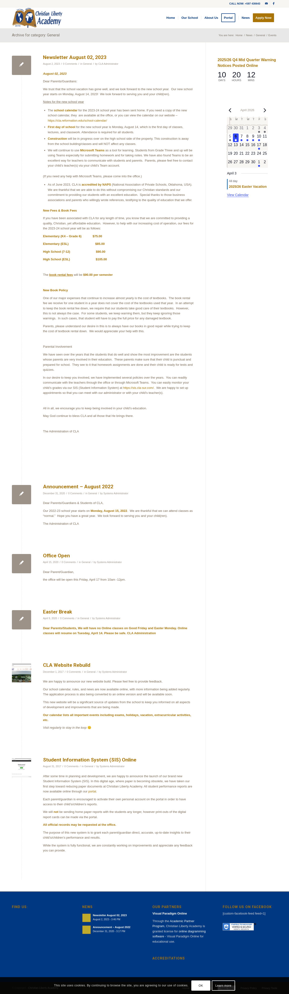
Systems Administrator (115, 493)
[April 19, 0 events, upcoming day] (230, 155)
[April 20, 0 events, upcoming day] (236, 155)
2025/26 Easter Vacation (248, 186)
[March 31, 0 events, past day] (241, 129)
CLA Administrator (108, 63)
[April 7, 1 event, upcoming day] (241, 138)
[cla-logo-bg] (37, 17)
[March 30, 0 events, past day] (236, 129)
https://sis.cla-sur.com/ (138, 388)
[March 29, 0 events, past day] (230, 129)
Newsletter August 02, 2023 (74, 57)
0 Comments (70, 63)
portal (92, 791)
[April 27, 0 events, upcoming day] (236, 163)
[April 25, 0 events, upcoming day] (265, 155)
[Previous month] (230, 110)
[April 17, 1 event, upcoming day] (259, 146)
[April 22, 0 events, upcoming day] (247, 155)
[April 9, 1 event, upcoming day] (253, 138)
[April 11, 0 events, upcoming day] (265, 138)
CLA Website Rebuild (66, 665)
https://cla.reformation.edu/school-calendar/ (77, 120)
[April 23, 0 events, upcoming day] (253, 155)
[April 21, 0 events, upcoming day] (241, 155)
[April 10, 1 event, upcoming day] (259, 138)
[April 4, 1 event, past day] (265, 129)
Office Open (56, 556)
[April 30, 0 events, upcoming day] (253, 163)
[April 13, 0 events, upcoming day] (236, 146)
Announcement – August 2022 (78, 487)
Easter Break (57, 612)
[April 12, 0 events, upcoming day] (230, 146)
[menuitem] (170, 17)
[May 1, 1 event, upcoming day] (259, 163)
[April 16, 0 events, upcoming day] (253, 146)
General (87, 63)
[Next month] (265, 110)
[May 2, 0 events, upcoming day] (265, 163)
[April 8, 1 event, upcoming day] (247, 138)
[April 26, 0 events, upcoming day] (230, 163)
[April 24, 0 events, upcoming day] (259, 155)
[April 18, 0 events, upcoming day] (265, 146)
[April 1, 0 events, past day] (247, 129)
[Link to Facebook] (273, 3)
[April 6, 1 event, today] (236, 138)
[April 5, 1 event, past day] (230, 138)
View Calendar (238, 195)
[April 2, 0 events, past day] (253, 129)
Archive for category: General (36, 35)
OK (201, 985)
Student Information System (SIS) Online (89, 760)
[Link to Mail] (266, 3)
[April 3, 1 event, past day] (259, 129)
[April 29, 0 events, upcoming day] (247, 163)
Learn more (223, 985)
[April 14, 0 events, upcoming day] (241, 146)
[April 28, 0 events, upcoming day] (241, 163)
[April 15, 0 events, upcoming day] (247, 146)
